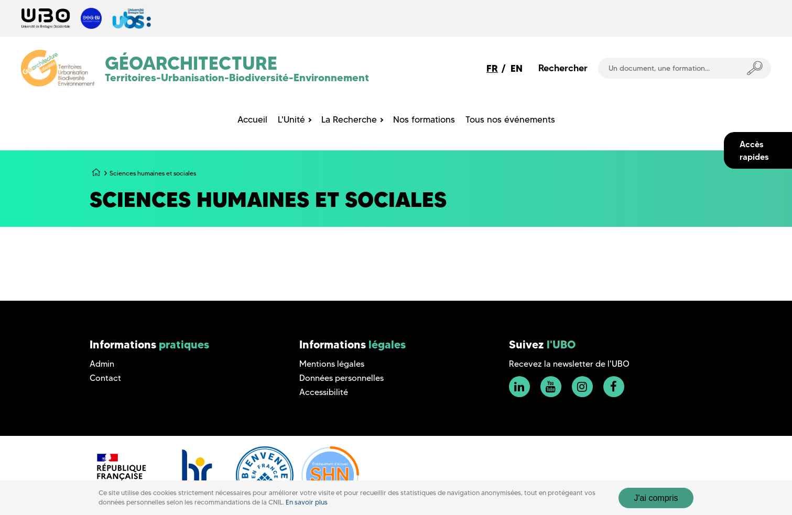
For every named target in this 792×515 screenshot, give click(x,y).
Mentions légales (331, 364)
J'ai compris (656, 498)
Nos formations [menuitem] (424, 119)
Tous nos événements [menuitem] (510, 119)
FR (492, 68)
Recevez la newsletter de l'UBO (569, 364)
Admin (102, 364)
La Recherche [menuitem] (349, 119)
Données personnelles (341, 378)
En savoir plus (307, 502)
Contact (105, 378)
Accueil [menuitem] (252, 119)
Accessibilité (323, 392)
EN (517, 68)
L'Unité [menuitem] (291, 119)
